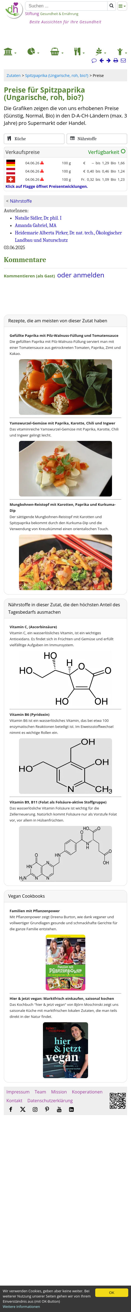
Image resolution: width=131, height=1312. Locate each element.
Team (40, 1092)
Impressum (18, 1092)
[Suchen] (66, 6)
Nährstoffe (21, 201)
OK (111, 1293)
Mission (59, 1092)
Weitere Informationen (21, 1306)
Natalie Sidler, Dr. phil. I (38, 218)
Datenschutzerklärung (50, 1101)
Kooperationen (87, 1092)
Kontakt (14, 1101)
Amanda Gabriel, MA (35, 225)
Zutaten (14, 75)
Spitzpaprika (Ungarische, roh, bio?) (56, 75)
